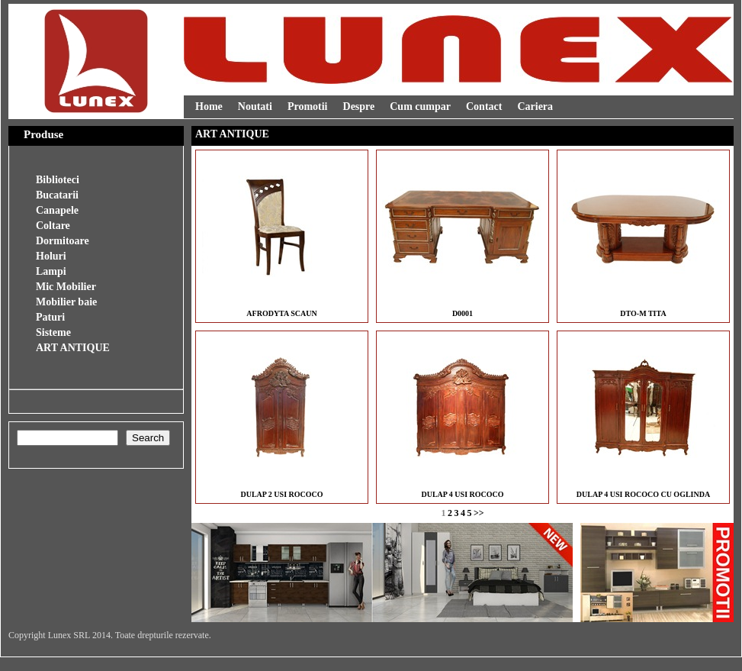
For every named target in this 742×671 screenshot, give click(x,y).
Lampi (51, 271)
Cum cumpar (420, 106)
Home (209, 106)
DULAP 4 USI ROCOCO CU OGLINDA (643, 494)
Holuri (51, 256)
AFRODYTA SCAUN (281, 313)
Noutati (255, 106)
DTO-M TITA (643, 313)
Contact (484, 106)
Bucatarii (57, 195)
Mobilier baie (66, 302)
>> (479, 513)
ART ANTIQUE (73, 347)
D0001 (462, 313)
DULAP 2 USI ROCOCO (281, 494)
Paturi (50, 317)
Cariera (535, 106)
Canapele (57, 210)
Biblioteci (57, 179)
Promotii (307, 106)
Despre (359, 106)
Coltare (53, 225)
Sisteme (53, 332)
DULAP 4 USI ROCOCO (462, 494)
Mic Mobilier (66, 286)
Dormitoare (62, 241)
